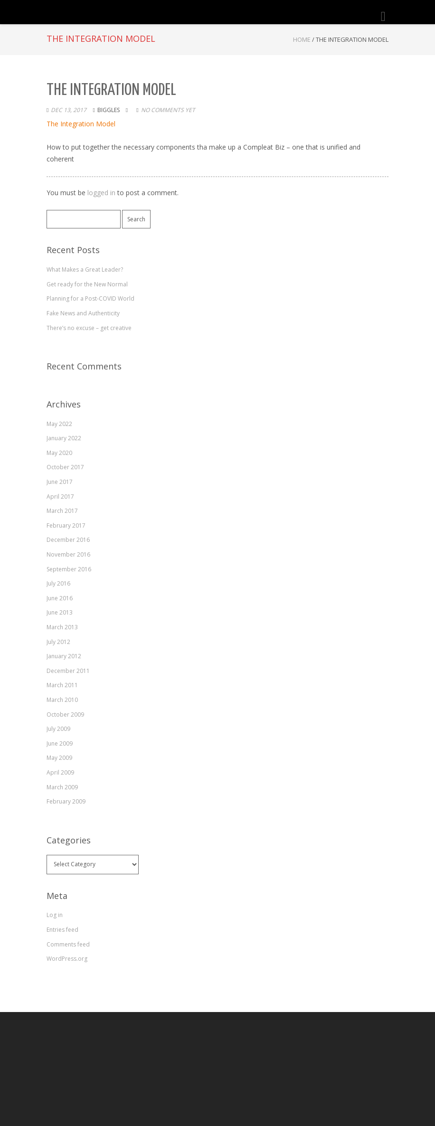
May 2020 (59, 453)
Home (302, 39)
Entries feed (62, 930)
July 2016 (58, 583)
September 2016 (69, 569)
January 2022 (64, 438)
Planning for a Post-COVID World (90, 298)
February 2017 (66, 525)
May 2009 (59, 758)
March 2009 (62, 787)
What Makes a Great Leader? (85, 269)
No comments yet (168, 110)
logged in (101, 192)
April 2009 (60, 772)
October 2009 (65, 714)
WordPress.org (67, 959)
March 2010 (62, 700)
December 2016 (68, 540)
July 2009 (58, 729)
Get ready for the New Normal (87, 284)
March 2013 (62, 627)
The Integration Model (81, 123)
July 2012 (58, 642)
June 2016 (60, 598)
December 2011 (68, 671)
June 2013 (60, 612)
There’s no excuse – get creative (89, 328)
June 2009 (60, 743)
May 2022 (59, 424)
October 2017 (65, 467)
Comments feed (68, 944)
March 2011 (62, 685)
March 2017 (62, 511)
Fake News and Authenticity (83, 313)
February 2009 (66, 801)
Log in (55, 915)
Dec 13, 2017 (68, 110)
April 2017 (60, 496)
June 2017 (60, 482)
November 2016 (68, 554)
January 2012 (64, 656)
